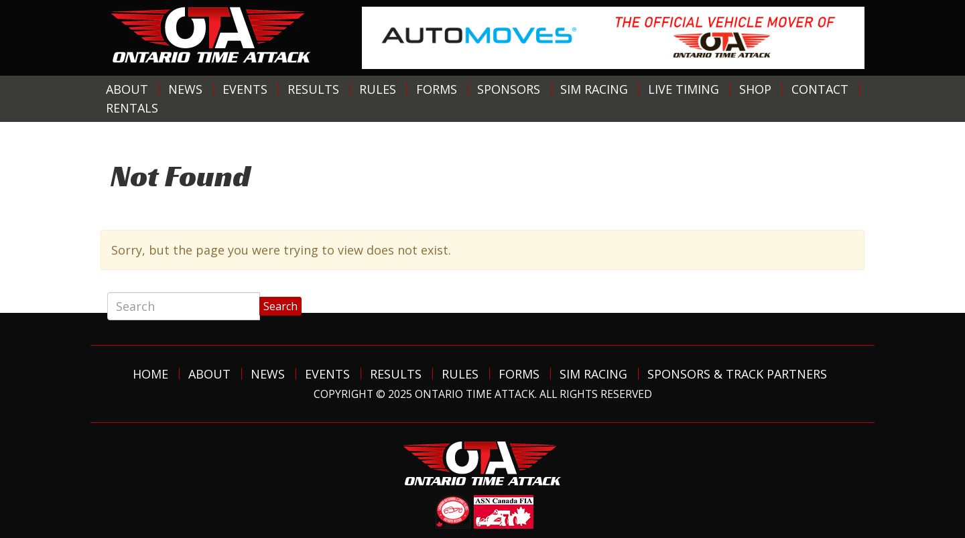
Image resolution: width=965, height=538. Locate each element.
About (127, 89)
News (185, 89)
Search (280, 306)
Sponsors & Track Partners (737, 374)
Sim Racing (594, 89)
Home (150, 374)
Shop (755, 89)
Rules (377, 89)
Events (244, 89)
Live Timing (683, 89)
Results (313, 89)
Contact (819, 89)
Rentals (132, 108)
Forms (436, 89)
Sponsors (508, 89)
